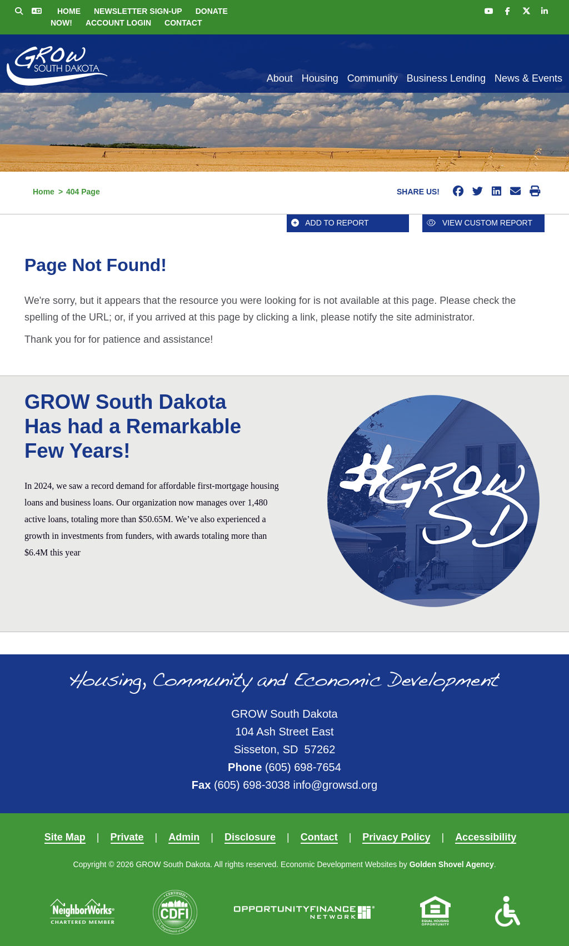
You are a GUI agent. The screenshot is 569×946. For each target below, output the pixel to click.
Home (69, 11)
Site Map (65, 837)
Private (127, 837)
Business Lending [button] (446, 78)
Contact (183, 22)
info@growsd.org (335, 785)
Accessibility (485, 837)
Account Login (118, 22)
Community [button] (372, 78)
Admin (183, 837)
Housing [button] (320, 78)
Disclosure (250, 837)
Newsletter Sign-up (138, 11)
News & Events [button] (528, 78)
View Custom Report (479, 222)
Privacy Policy (396, 837)
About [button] (280, 78)
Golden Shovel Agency (452, 864)
